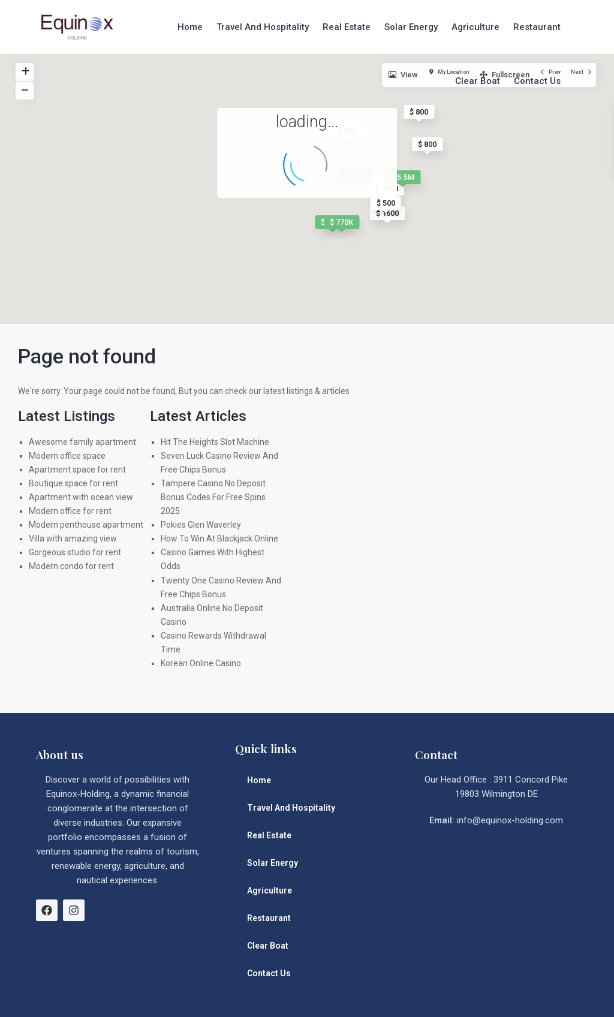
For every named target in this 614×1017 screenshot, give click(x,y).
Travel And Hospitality (262, 27)
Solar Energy (411, 27)
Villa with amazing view (73, 538)
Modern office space (67, 456)
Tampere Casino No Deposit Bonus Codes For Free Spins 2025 (213, 497)
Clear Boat (477, 81)
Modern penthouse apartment (86, 524)
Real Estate (347, 27)
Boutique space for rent (73, 483)
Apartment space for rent (77, 469)
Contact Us (537, 81)
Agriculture (475, 27)
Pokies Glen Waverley (201, 524)
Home (190, 27)
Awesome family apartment (82, 442)
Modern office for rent (70, 511)
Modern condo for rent (71, 566)
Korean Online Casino (201, 663)
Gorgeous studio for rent (75, 552)
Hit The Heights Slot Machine (215, 442)
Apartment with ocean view (81, 497)
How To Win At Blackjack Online (219, 538)
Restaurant (537, 27)
